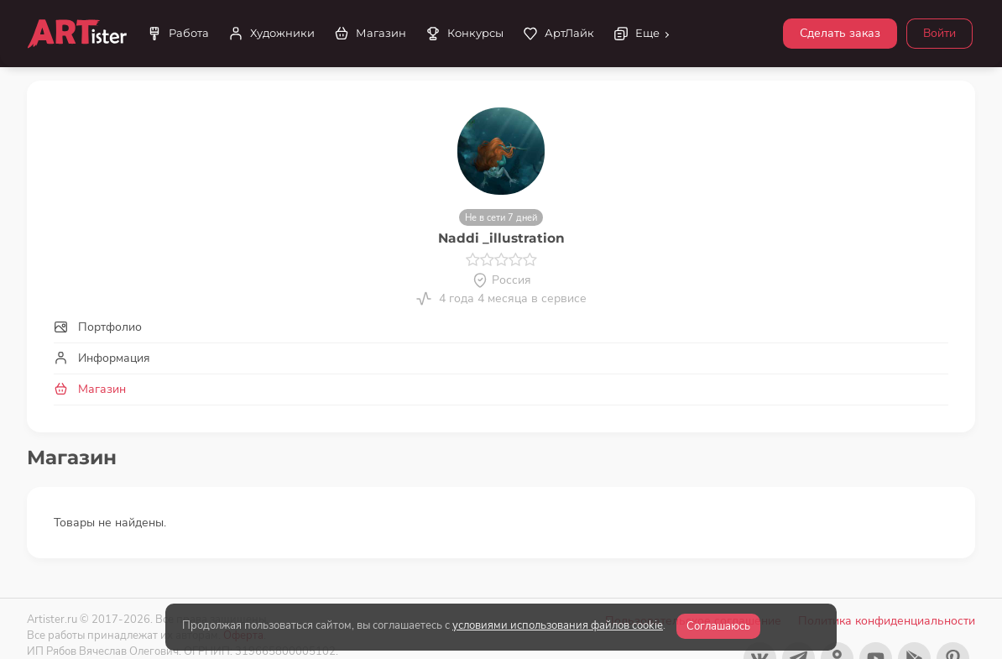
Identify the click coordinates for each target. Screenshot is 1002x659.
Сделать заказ (840, 33)
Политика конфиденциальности (886, 621)
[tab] (501, 327)
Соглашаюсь (718, 626)
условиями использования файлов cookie (557, 625)
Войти (939, 33)
